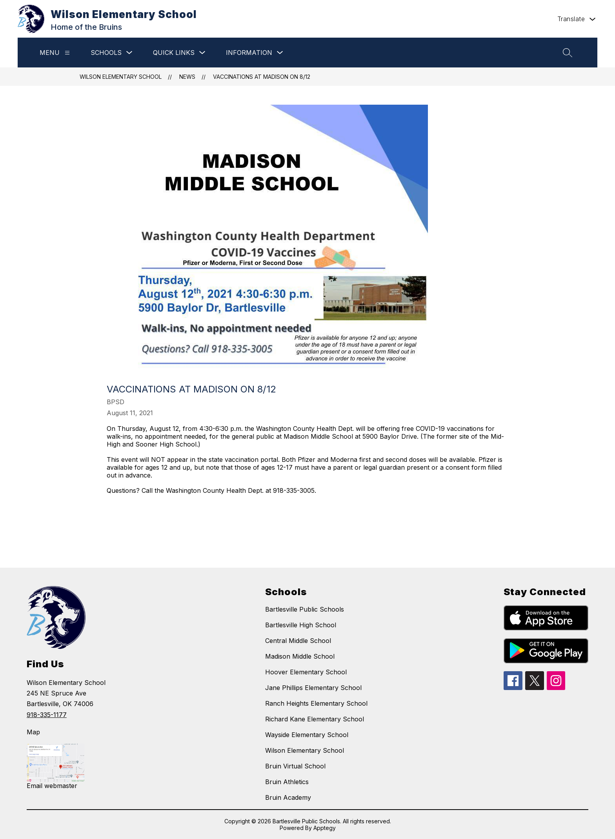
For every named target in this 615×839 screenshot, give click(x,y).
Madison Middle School (300, 656)
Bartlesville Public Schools (304, 609)
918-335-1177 (47, 715)
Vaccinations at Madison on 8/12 (261, 76)
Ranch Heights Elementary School (316, 703)
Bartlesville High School (300, 625)
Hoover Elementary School (306, 672)
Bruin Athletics (287, 782)
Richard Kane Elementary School (314, 719)
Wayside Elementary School (306, 735)
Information (249, 52)
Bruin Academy (288, 797)
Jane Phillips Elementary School (313, 688)
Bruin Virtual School (295, 766)
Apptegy (324, 827)
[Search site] (567, 52)
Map (33, 732)
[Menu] (67, 52)
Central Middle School (298, 641)
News (187, 76)
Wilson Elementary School (121, 76)
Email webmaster (52, 786)
